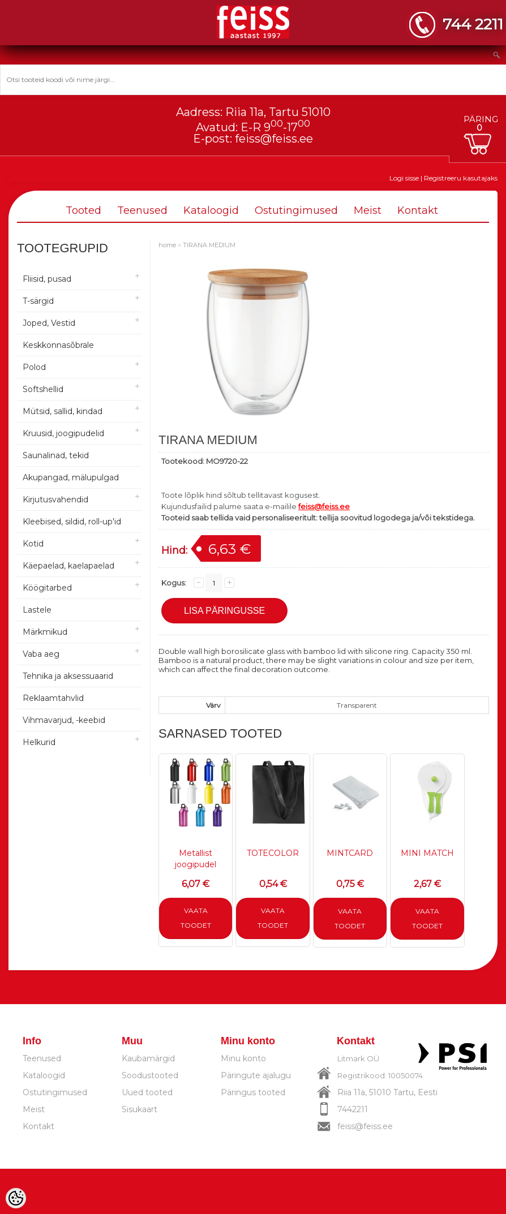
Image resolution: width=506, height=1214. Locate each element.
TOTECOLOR (273, 853)
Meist (367, 210)
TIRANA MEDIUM (209, 245)
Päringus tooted (253, 1092)
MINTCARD (350, 853)
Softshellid (43, 389)
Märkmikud (45, 632)
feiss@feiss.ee (274, 138)
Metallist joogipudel (195, 858)
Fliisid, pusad (47, 279)
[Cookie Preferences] (16, 1198)
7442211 (352, 1109)
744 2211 (473, 24)
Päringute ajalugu (256, 1075)
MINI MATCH (427, 853)
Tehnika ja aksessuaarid (68, 676)
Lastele (37, 610)
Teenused (142, 210)
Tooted (83, 210)
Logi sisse (404, 178)
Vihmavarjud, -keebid (64, 720)
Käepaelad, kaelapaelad (68, 566)
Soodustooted (150, 1075)
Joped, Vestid (49, 323)
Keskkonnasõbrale (58, 345)
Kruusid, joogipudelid (63, 433)
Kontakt (417, 210)
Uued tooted (147, 1092)
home (167, 245)
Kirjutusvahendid (55, 499)
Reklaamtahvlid (53, 698)
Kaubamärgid (148, 1058)
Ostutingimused (296, 210)
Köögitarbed (47, 588)
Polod (34, 367)
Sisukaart (139, 1109)
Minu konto (243, 1058)
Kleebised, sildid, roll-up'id (72, 521)
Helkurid (39, 742)
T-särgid (38, 301)
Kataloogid (211, 210)
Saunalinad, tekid (56, 455)
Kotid (33, 544)
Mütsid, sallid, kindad (62, 411)
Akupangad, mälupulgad (71, 477)
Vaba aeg (41, 654)
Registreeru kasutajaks (461, 178)
